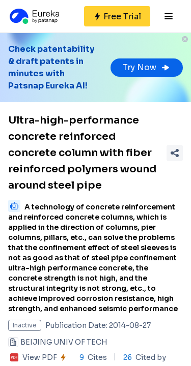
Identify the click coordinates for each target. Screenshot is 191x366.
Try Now (147, 67)
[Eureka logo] (33, 16)
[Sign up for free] (117, 16)
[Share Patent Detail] (175, 153)
